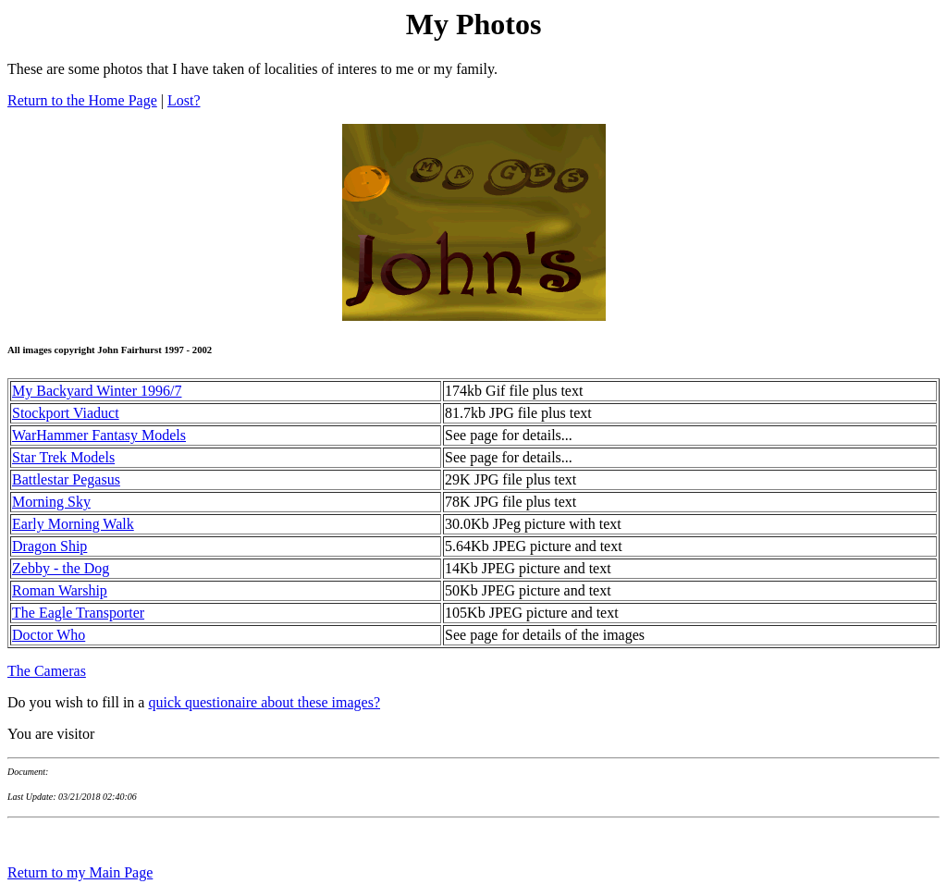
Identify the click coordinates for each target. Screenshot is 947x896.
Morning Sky (51, 501)
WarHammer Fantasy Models (99, 435)
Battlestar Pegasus (66, 479)
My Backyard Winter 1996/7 (96, 391)
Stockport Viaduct (65, 413)
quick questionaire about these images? (264, 702)
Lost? (184, 100)
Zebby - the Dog (60, 568)
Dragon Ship (49, 546)
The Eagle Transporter (78, 612)
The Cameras (46, 671)
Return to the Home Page (82, 100)
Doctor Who (48, 635)
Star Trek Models (63, 457)
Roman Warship (59, 590)
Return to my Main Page (80, 872)
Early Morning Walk (73, 524)
